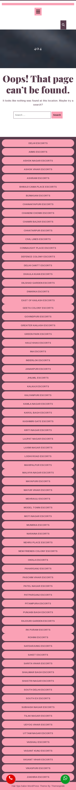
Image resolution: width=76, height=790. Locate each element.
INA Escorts (38, 351)
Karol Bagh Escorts (38, 412)
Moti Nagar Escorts (38, 516)
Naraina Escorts (38, 533)
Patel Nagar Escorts (38, 586)
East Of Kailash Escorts (38, 300)
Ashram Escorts (38, 178)
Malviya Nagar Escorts (38, 472)
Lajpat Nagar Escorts (38, 438)
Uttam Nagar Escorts (38, 733)
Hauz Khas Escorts (38, 342)
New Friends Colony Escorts (38, 551)
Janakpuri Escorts (38, 369)
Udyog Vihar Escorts (38, 724)
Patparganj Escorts (38, 594)
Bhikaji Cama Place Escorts (38, 186)
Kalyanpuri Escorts (38, 395)
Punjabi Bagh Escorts (38, 612)
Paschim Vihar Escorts (38, 577)
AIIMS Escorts (38, 151)
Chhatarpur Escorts (38, 230)
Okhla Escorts (38, 560)
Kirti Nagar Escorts (38, 430)
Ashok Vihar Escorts (38, 169)
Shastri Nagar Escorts (38, 681)
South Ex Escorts (38, 698)
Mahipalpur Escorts (38, 465)
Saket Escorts (38, 654)
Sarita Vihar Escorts (38, 663)
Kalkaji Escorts (38, 386)
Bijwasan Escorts (38, 195)
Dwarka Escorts (38, 291)
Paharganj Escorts (38, 568)
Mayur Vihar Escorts (38, 490)
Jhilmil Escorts (38, 377)
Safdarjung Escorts (38, 646)
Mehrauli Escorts (38, 498)
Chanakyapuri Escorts (38, 204)
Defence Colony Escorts (38, 256)
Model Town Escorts (38, 507)
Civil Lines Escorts (38, 239)
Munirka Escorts (38, 525)
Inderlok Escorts (38, 360)
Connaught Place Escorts (38, 248)
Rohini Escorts (38, 637)
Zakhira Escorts (38, 777)
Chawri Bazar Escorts (38, 221)
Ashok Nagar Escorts (38, 160)
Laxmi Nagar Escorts (38, 447)
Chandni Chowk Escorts (38, 213)
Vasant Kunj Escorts (38, 750)
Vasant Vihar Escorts (38, 759)
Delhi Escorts (38, 143)
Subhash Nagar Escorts (38, 707)
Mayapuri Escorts (38, 481)
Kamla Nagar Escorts (38, 403)
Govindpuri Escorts (38, 316)
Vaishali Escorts (38, 742)
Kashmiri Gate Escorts (38, 421)
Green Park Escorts (38, 334)
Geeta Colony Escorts (38, 308)
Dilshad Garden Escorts (38, 283)
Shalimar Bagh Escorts (38, 672)
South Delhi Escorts (38, 689)
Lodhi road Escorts (38, 456)
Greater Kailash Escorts (38, 325)
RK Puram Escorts (38, 629)
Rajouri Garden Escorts (38, 621)
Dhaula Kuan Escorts (38, 274)
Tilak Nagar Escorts (38, 715)
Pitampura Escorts (38, 603)
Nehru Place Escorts (38, 542)
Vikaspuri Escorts (38, 768)
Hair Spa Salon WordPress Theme (29, 786)
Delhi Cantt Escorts (38, 265)
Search (57, 115)
